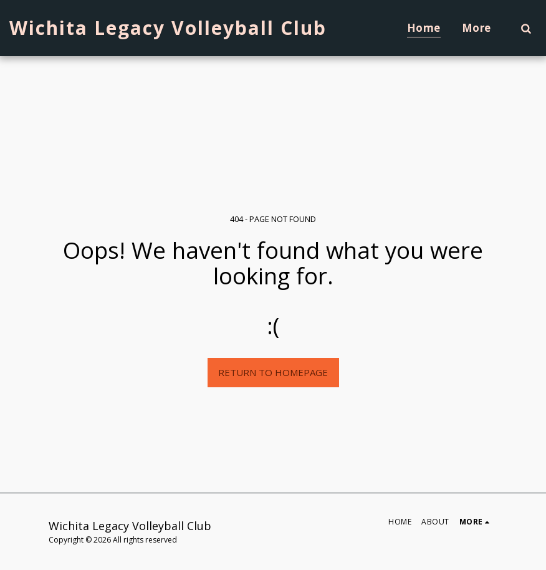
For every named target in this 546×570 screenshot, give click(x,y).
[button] (525, 28)
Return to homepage (273, 372)
